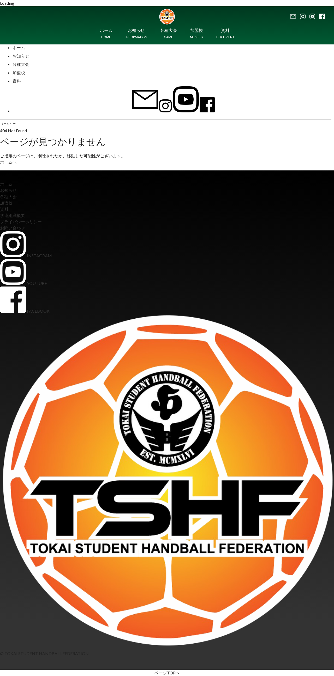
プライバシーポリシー (21, 221)
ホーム (19, 47)
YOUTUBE (23, 283)
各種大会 (21, 64)
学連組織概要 (12, 215)
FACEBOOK (25, 310)
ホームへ (8, 161)
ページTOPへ (167, 672)
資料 (17, 80)
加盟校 (19, 72)
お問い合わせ (12, 227)
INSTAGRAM (26, 255)
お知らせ (21, 55)
